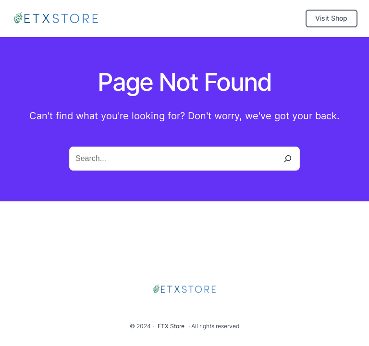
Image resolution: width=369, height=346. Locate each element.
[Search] (287, 158)
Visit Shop (331, 18)
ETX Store (171, 326)
